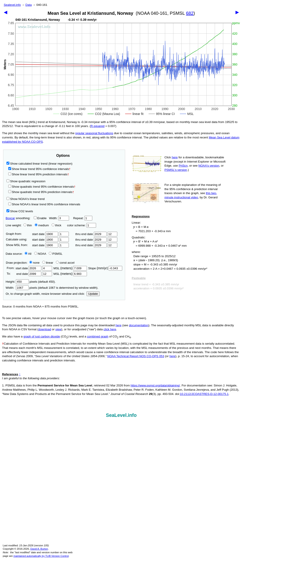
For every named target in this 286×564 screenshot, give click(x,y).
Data (28, 4)
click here (109, 329)
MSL (70, 268)
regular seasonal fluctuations (94, 133)
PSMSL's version (175, 170)
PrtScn (183, 165)
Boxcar (10, 218)
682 (189, 13)
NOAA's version (208, 165)
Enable (40, 218)
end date (28, 274)
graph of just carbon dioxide (41, 336)
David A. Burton (39, 548)
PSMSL (55, 253)
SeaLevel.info (121, 415)
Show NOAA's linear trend (25, 199)
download (44, 329)
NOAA (40, 253)
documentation (138, 325)
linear (47, 262)
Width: (59, 218)
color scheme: (81, 225)
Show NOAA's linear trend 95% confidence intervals (44, 204)
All (28, 253)
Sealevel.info (12, 4)
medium (42, 225)
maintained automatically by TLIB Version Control (41, 556)
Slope (105, 268)
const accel (65, 262)
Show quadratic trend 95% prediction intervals (41, 192)
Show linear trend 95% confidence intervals (38, 169)
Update (93, 293)
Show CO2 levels (19, 211)
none (33, 262)
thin (26, 225)
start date (45, 234)
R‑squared (98, 126)
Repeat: (82, 218)
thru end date (91, 234)
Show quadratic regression (25, 181)
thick (57, 225)
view (58, 329)
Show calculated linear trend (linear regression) (39, 163)
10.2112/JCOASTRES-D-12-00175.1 (204, 394)
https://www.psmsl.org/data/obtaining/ (155, 385)
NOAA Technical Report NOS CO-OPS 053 (135, 356)
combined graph (97, 336)
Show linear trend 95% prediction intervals (38, 174)
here (175, 157)
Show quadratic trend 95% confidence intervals (42, 186)
